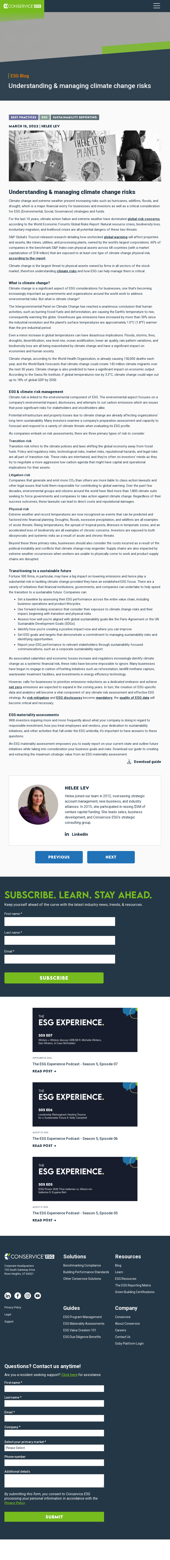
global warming (116, 237)
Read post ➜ (44, 1071)
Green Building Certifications (135, 1290)
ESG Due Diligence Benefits (82, 1335)
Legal (7, 1313)
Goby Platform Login (129, 1342)
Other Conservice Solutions (82, 1277)
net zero (15, 687)
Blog (118, 1264)
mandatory (104, 698)
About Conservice (127, 1322)
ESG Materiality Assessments (83, 1322)
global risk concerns (144, 219)
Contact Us (122, 1335)
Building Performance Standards (86, 1271)
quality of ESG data (134, 698)
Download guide (147, 761)
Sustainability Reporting (78, 117)
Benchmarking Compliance (82, 1264)
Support (9, 1320)
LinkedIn (76, 834)
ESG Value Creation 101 (79, 1329)
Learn (119, 1271)
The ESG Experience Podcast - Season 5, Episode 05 (74, 1212)
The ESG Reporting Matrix (133, 1284)
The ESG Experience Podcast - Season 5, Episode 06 (74, 1138)
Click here (69, 1373)
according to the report (27, 258)
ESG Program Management (82, 1315)
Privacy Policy (12, 1306)
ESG (46, 117)
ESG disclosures (69, 698)
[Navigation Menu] (156, 6)
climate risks (67, 271)
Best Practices (24, 117)
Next (111, 857)
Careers (120, 1329)
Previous (59, 857)
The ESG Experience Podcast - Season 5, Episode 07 (74, 1064)
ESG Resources (125, 1277)
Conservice (123, 1315)
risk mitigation (38, 698)
